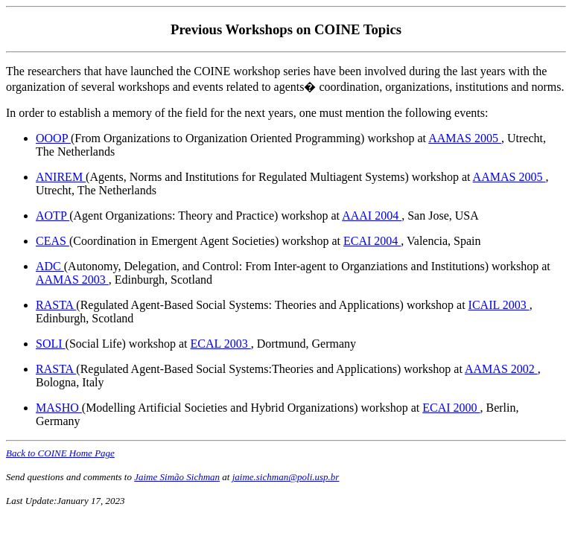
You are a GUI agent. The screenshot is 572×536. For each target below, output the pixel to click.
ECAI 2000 (451, 407)
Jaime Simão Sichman (177, 476)
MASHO (59, 407)
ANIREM (61, 176)
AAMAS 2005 (464, 138)
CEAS (52, 240)
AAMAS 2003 (72, 279)
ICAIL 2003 (499, 305)
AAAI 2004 (371, 215)
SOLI (51, 343)
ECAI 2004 (372, 240)
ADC (50, 266)
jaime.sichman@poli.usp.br (286, 476)
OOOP (53, 138)
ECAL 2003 (221, 343)
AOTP (52, 215)
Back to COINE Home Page (60, 453)
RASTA (56, 305)
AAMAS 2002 (501, 369)
